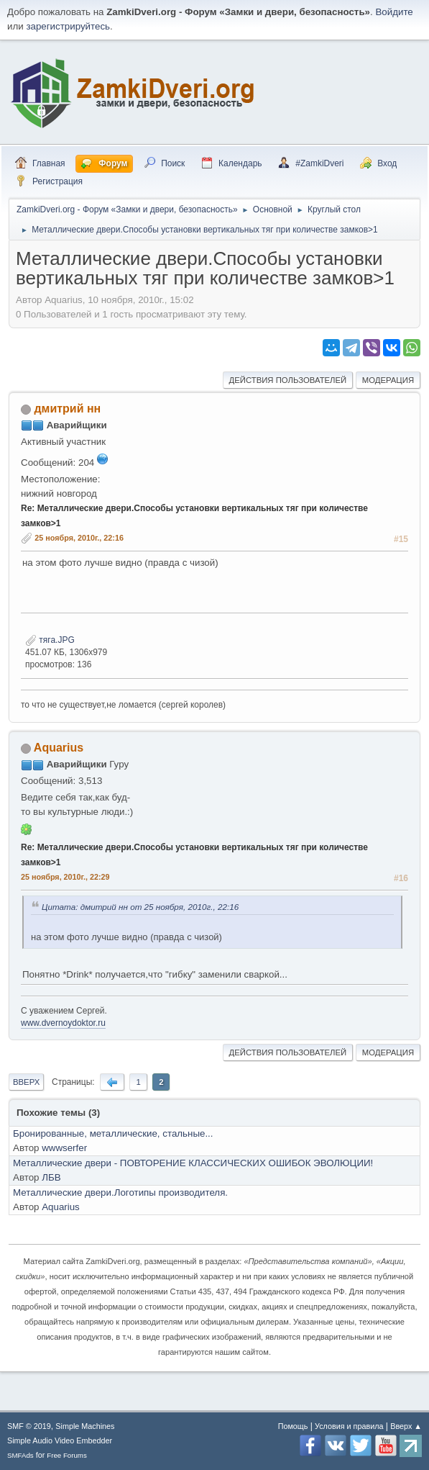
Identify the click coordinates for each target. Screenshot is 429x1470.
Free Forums (67, 1455)
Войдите (393, 11)
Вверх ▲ (406, 1426)
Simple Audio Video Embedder (59, 1440)
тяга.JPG (50, 640)
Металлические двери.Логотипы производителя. (120, 1192)
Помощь (293, 1426)
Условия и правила (349, 1426)
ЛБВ (51, 1177)
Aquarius (58, 747)
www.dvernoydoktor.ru (63, 1023)
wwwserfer (64, 1147)
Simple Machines (84, 1426)
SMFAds (20, 1455)
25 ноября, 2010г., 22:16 (79, 537)
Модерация (388, 380)
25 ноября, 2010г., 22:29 (65, 876)
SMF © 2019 (29, 1426)
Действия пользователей (288, 380)
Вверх (26, 1082)
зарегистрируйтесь (68, 26)
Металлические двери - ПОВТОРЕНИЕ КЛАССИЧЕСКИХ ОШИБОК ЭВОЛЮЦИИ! (193, 1163)
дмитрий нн (67, 408)
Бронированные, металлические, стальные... (113, 1133)
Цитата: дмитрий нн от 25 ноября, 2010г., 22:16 (140, 906)
